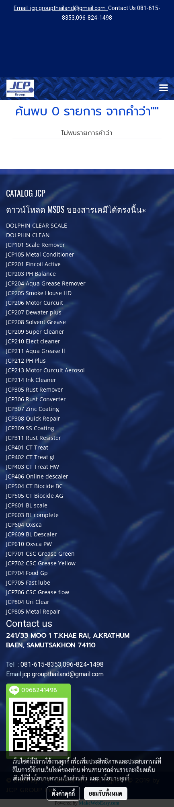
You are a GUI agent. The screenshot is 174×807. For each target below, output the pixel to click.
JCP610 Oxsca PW (29, 544)
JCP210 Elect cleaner (33, 341)
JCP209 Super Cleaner (35, 331)
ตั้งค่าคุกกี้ (63, 793)
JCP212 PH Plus (26, 360)
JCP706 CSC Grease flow (37, 592)
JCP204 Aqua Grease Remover (46, 283)
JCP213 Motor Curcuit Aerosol (45, 370)
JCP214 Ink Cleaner (31, 380)
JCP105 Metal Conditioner (40, 254)
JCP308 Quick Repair (33, 418)
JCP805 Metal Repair (33, 611)
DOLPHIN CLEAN (28, 235)
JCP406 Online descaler (37, 476)
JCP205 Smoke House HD (39, 293)
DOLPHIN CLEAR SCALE (36, 225)
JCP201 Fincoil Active (33, 264)
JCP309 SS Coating (30, 428)
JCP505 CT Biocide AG (34, 495)
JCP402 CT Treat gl (30, 457)
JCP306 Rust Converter (36, 399)
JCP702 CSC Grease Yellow (41, 563)
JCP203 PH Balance (31, 273)
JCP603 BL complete (32, 515)
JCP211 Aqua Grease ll (35, 351)
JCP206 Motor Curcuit (34, 302)
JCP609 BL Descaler (31, 534)
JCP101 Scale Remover (35, 244)
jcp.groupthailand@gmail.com (68, 8)
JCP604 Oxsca (24, 524)
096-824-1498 (94, 17)
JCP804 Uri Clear (27, 602)
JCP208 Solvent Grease (36, 322)
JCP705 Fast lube (28, 582)
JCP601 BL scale (26, 505)
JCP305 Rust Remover (34, 389)
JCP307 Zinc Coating (32, 409)
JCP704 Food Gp (27, 573)
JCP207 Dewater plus (33, 312)
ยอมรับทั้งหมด (106, 793)
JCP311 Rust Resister (33, 437)
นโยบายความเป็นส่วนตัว (59, 778)
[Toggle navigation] (163, 88)
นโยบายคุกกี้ (115, 778)
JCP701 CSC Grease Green (40, 553)
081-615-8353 (40, 664)
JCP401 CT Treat (27, 447)
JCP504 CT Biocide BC (34, 486)
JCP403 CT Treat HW (32, 466)
